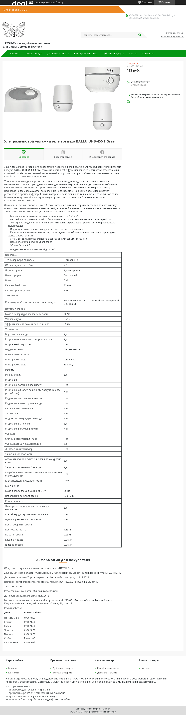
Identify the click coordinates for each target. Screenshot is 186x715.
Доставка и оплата (58, 53)
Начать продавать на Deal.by (49, 2)
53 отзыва (147, 2)
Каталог (146, 668)
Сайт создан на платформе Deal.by (93, 708)
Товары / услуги (33, 53)
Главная (14, 53)
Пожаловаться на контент (103, 711)
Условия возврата (62, 672)
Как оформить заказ (85, 53)
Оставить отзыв (174, 33)
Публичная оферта (113, 53)
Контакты (147, 53)
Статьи (133, 53)
